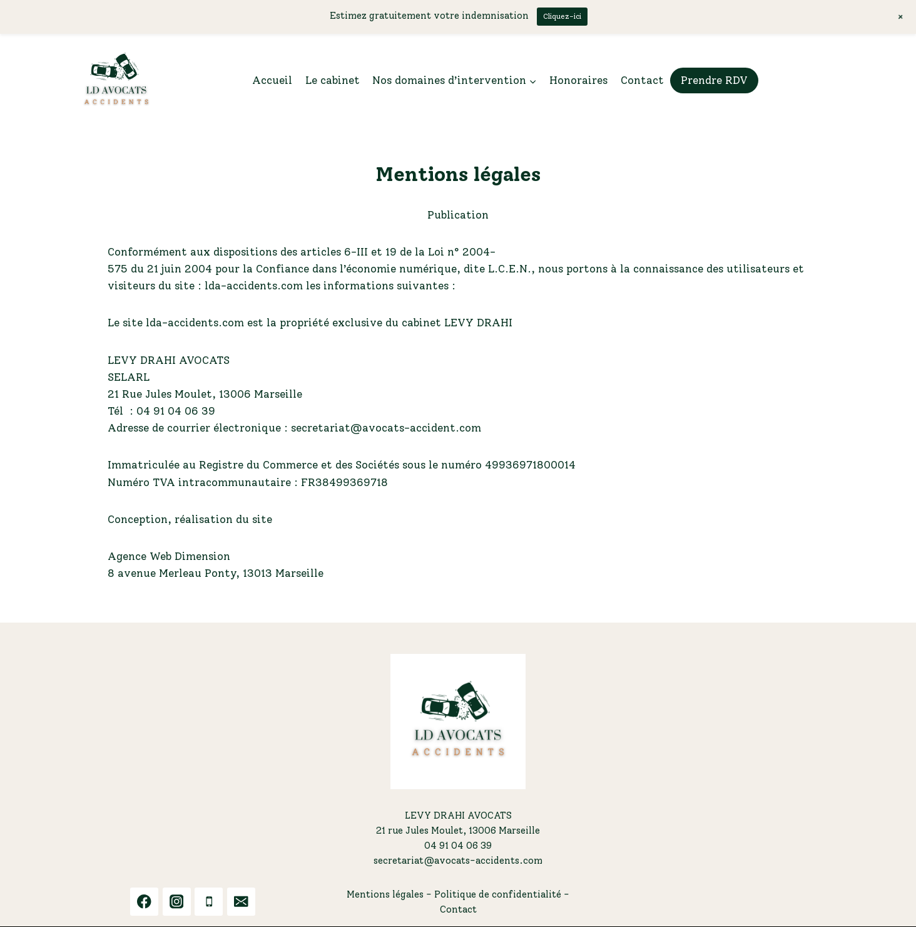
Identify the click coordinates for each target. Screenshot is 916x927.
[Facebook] (144, 902)
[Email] (241, 902)
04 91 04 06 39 (458, 845)
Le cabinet (332, 80)
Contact (642, 80)
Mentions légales (385, 894)
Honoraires (578, 80)
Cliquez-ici (562, 16)
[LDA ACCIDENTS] (116, 81)
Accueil (272, 80)
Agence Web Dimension (169, 556)
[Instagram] (177, 902)
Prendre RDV (714, 80)
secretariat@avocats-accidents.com (458, 860)
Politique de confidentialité (497, 894)
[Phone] (209, 902)
